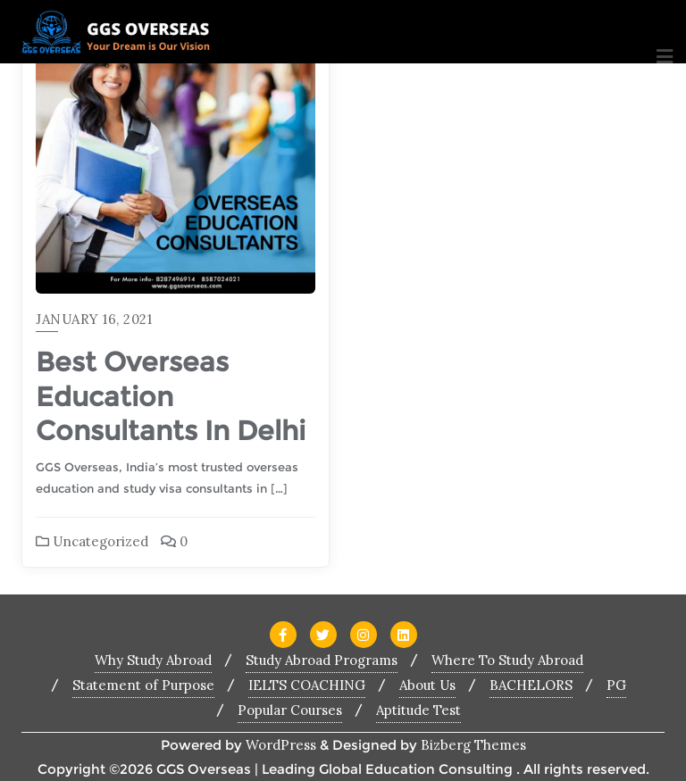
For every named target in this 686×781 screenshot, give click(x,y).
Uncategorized (92, 541)
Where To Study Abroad (507, 660)
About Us (427, 685)
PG (616, 685)
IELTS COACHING (306, 685)
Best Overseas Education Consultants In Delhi (170, 395)
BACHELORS (531, 685)
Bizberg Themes (473, 744)
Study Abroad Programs (321, 660)
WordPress (281, 744)
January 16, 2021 (94, 319)
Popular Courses (290, 710)
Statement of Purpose (143, 685)
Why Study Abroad (153, 660)
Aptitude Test (418, 710)
